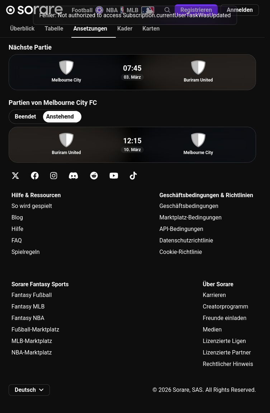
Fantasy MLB (27, 306)
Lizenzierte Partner (227, 352)
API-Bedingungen (181, 229)
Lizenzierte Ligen (224, 341)
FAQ (16, 240)
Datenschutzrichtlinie (186, 240)
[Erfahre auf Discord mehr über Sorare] (73, 175)
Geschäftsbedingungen (188, 206)
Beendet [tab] (25, 116)
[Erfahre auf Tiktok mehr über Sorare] (133, 175)
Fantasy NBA (27, 318)
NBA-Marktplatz (31, 352)
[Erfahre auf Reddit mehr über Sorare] (94, 175)
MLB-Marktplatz (31, 341)
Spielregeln (25, 252)
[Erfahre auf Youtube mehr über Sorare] (113, 175)
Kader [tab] (124, 28)
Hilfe (17, 229)
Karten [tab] (151, 28)
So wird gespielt (31, 206)
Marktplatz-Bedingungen (190, 217)
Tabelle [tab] (53, 28)
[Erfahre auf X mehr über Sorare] (15, 175)
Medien (212, 329)
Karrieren (214, 295)
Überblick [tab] (22, 28)
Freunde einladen (225, 318)
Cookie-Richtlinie (180, 252)
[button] (240, 10)
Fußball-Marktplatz (35, 329)
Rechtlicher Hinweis (228, 364)
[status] (135, 14)
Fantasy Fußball (31, 295)
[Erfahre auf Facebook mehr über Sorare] (35, 175)
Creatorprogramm (225, 306)
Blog (17, 217)
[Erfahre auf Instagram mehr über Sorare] (53, 175)
